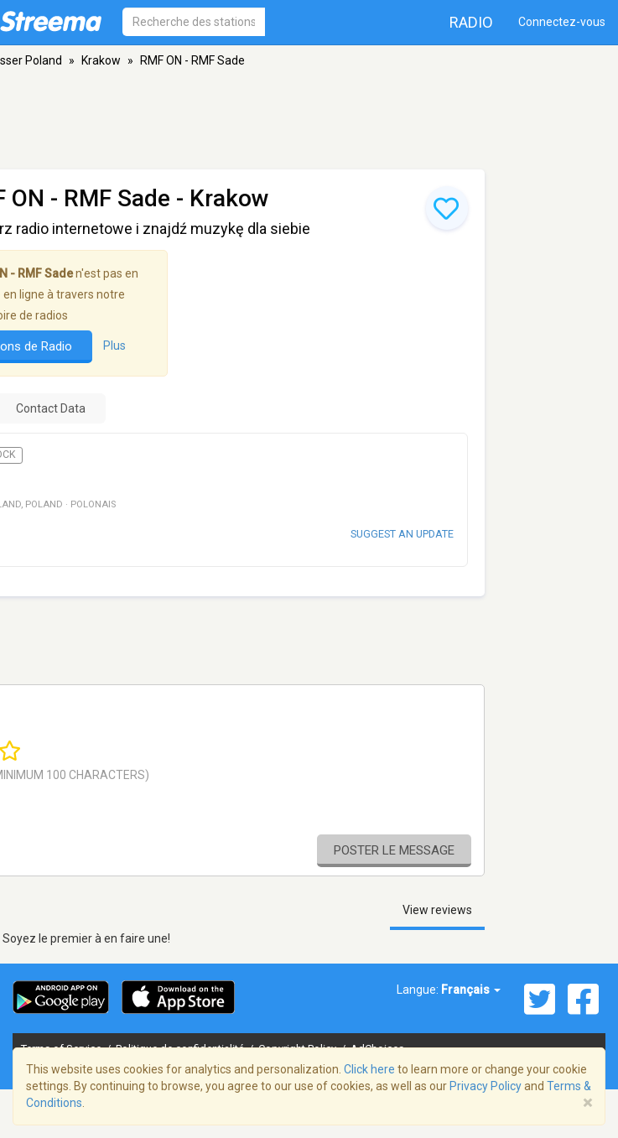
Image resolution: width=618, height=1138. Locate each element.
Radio (471, 22)
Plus (114, 345)
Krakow (101, 60)
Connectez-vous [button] (561, 22)
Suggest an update (402, 533)
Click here (369, 1069)
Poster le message (394, 850)
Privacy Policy (485, 1086)
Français (471, 989)
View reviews (437, 910)
